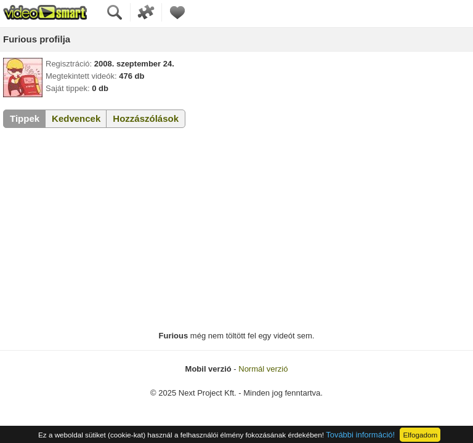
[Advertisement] (236, 229)
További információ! (360, 434)
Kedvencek (76, 118)
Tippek (24, 118)
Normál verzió (263, 368)
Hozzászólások (146, 118)
